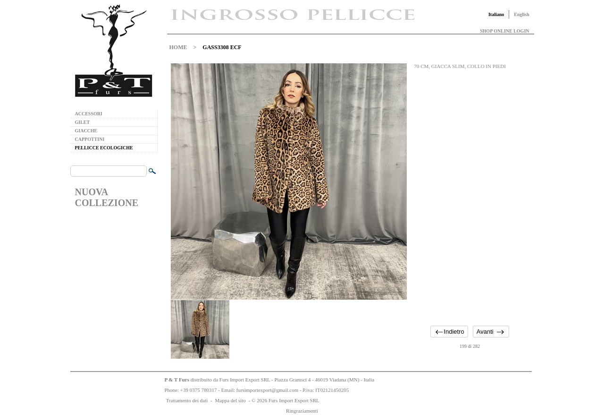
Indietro (454, 331)
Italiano (496, 14)
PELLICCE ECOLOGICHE (104, 147)
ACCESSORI (88, 113)
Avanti (485, 331)
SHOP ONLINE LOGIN (504, 31)
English (521, 14)
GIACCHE (86, 130)
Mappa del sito (230, 400)
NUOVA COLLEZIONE (106, 197)
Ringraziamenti (302, 411)
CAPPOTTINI (90, 139)
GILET (82, 122)
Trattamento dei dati (187, 400)
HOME (178, 47)
